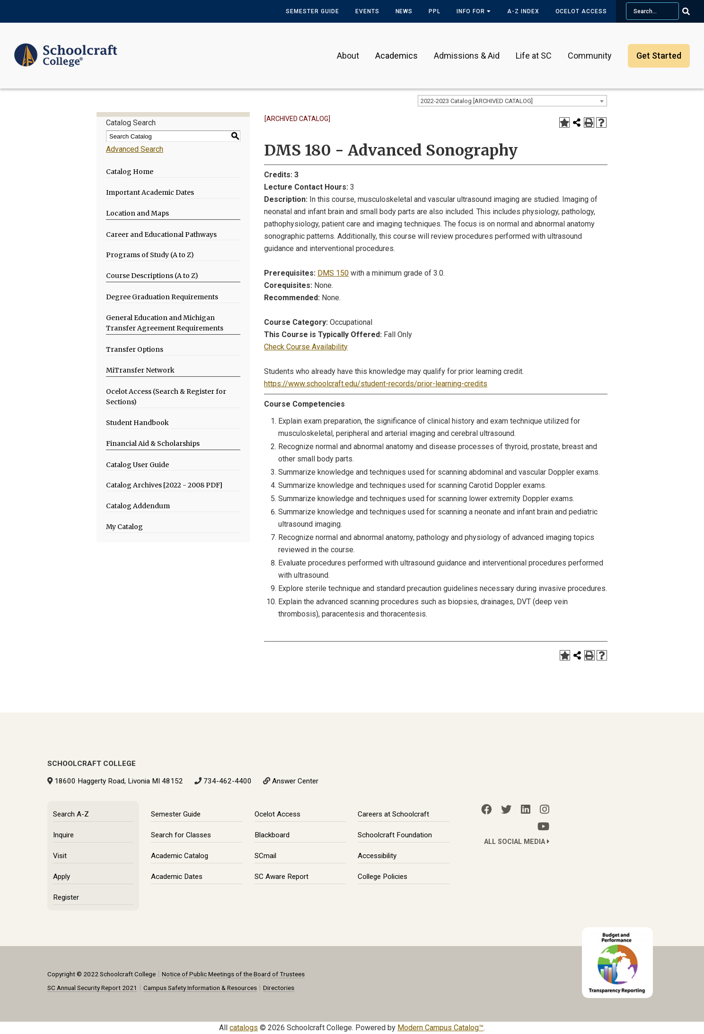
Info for (474, 11)
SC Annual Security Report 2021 (92, 987)
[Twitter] (506, 809)
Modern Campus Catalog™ (440, 1027)
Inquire (63, 835)
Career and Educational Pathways (161, 234)
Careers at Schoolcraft (393, 814)
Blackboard (272, 835)
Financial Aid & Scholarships (153, 443)
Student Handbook (137, 422)
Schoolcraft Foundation (395, 835)
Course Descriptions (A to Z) (152, 275)
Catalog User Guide (137, 465)
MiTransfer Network (140, 370)
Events (367, 11)
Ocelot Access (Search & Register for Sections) (166, 397)
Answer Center (295, 781)
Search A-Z (71, 814)
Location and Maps (137, 213)
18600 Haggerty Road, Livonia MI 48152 (118, 781)
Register (66, 897)
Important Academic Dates (150, 192)
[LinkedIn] (525, 809)
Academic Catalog (179, 856)
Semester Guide (312, 11)
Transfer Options (134, 349)
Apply (61, 876)
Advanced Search (134, 149)
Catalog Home (129, 171)
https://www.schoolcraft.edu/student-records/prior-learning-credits (375, 383)
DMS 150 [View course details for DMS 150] (333, 273)
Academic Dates (176, 876)
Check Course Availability (306, 346)
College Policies (382, 876)
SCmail (265, 856)
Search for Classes (181, 835)
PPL (434, 11)
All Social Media (516, 842)
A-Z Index (523, 11)
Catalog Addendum (138, 506)
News (404, 11)
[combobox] (512, 100)
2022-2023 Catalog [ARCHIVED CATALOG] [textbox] (477, 100)
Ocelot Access (581, 11)
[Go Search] (692, 11)
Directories (278, 987)
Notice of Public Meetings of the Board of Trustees (233, 974)
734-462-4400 (227, 781)
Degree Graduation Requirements (162, 297)
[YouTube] (543, 826)
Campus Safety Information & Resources (200, 987)
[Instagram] (544, 809)
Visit (60, 856)
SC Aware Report (281, 876)
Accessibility (377, 856)
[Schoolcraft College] (65, 48)
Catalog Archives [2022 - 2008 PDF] (164, 485)
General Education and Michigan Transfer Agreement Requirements (164, 323)
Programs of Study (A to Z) (150, 255)
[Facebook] (486, 809)
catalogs (243, 1027)
